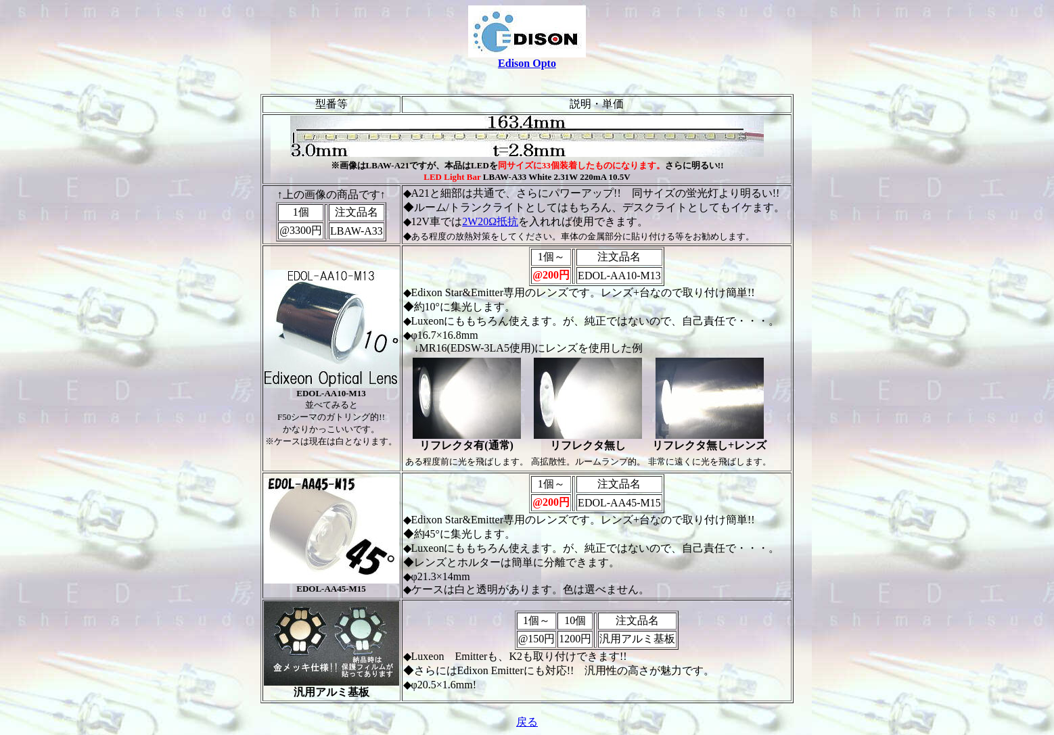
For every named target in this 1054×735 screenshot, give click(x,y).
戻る (527, 722)
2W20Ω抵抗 (490, 221)
